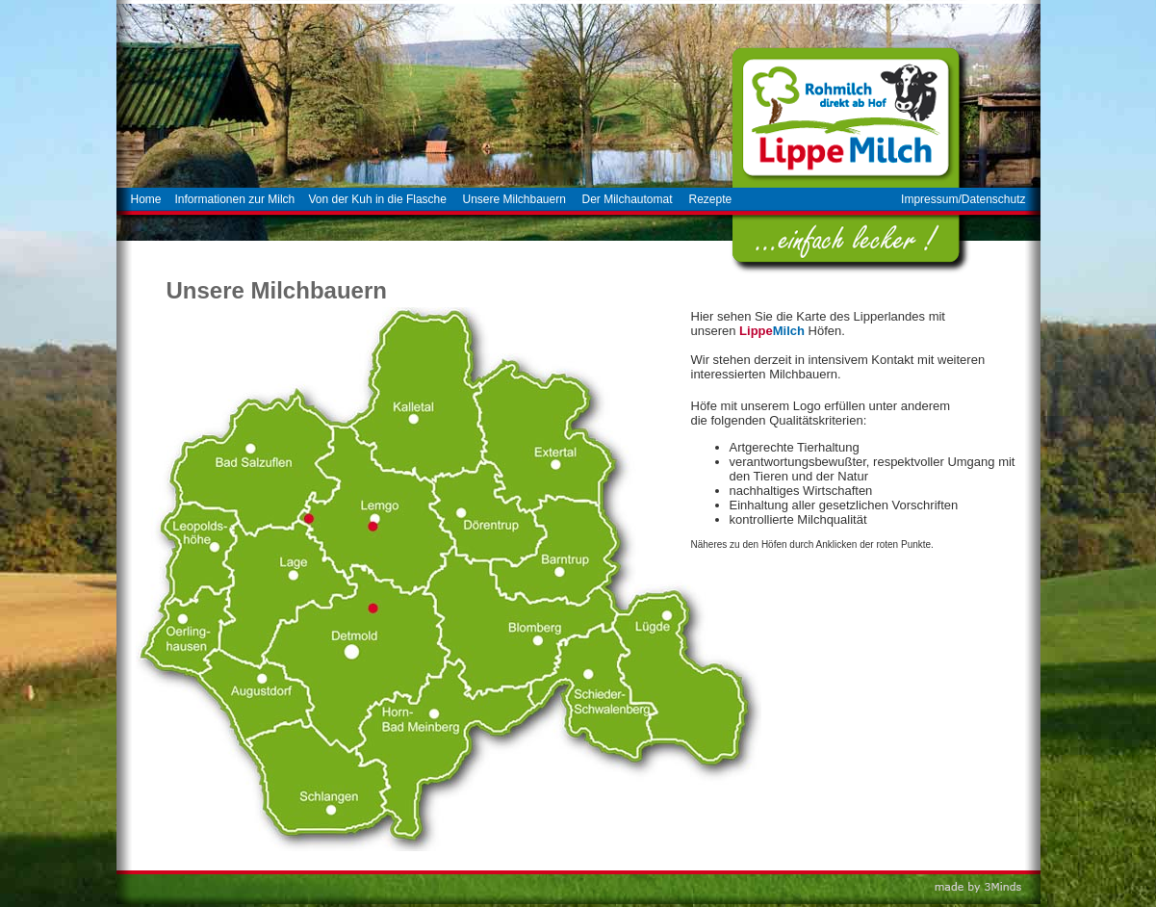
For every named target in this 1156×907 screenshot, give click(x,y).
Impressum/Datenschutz (963, 199)
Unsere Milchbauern (514, 199)
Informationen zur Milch (235, 199)
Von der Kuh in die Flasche (378, 199)
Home (146, 199)
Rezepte (710, 199)
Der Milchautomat (627, 199)
